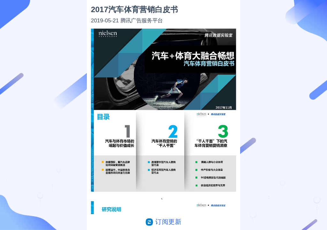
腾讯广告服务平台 (141, 20)
